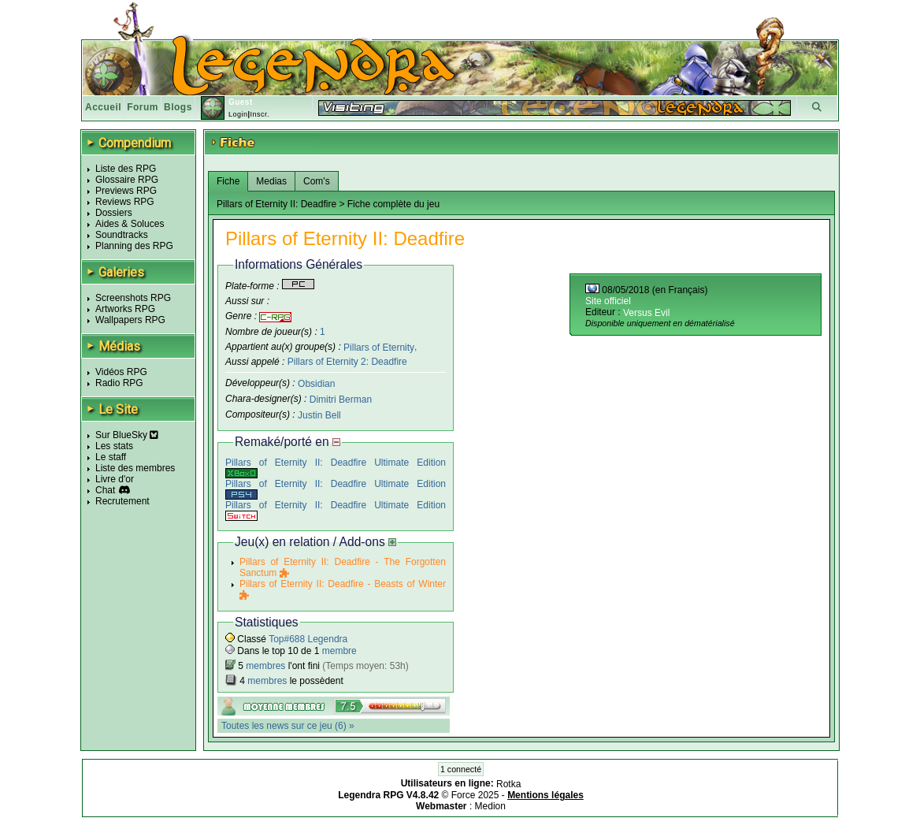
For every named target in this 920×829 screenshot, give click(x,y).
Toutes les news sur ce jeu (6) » (287, 725)
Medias (271, 181)
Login (238, 114)
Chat (105, 490)
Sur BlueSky (126, 435)
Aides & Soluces (129, 223)
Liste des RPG (125, 168)
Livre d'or (114, 479)
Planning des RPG (134, 245)
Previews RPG (126, 190)
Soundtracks (121, 234)
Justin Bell (319, 415)
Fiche (228, 181)
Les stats (114, 446)
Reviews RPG (124, 201)
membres (265, 665)
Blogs (178, 107)
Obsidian (316, 383)
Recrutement (122, 501)
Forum (142, 107)
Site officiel (608, 301)
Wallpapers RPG (130, 319)
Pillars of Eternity (378, 346)
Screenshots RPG (133, 297)
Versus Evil (646, 312)
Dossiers (113, 212)
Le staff (110, 457)
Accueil (103, 107)
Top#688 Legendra (308, 639)
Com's (316, 181)
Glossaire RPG (126, 179)
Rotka (508, 784)
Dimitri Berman (341, 399)
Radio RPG (119, 382)
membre (339, 650)
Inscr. (259, 114)
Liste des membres (135, 468)
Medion (490, 806)
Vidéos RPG (121, 371)
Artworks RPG (125, 308)
